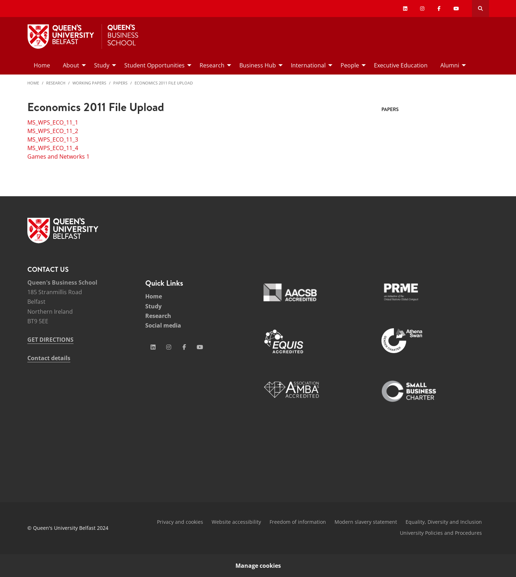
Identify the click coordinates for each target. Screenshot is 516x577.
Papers (120, 83)
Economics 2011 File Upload (164, 83)
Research (55, 83)
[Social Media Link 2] (168, 347)
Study (153, 306)
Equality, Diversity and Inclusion (444, 521)
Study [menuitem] (101, 65)
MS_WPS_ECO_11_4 (52, 148)
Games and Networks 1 (58, 156)
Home (33, 83)
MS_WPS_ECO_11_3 (52, 139)
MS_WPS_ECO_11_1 (52, 122)
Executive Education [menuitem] (401, 65)
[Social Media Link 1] (153, 347)
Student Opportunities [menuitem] (154, 65)
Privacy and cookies (180, 521)
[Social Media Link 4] (200, 347)
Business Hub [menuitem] (257, 65)
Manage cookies (258, 566)
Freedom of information (298, 521)
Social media (163, 325)
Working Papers (89, 83)
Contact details (48, 358)
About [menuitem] (71, 65)
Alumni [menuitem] (449, 65)
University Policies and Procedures (441, 532)
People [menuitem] (350, 65)
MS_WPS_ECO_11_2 (52, 131)
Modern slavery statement (366, 521)
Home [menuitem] (42, 65)
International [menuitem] (308, 65)
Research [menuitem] (212, 65)
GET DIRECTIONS (50, 340)
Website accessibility (236, 521)
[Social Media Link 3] (184, 347)
